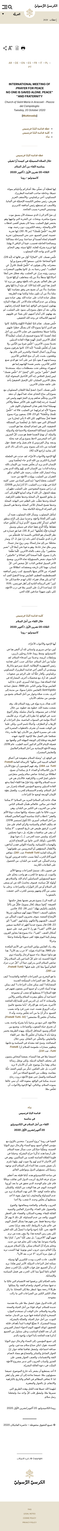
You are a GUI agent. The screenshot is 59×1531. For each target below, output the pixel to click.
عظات (52, 19)
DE (16, 62)
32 (23, 1016)
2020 (45, 19)
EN (23, 62)
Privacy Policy (29, 1522)
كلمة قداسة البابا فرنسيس (36, 132)
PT (29, 66)
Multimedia (29, 115)
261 (17, 852)
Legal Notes (29, 1514)
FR (35, 62)
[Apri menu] (4, 7)
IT (41, 62)
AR (10, 62)
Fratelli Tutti (32, 852)
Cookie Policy (29, 1518)
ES (29, 62)
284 (42, 765)
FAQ (29, 1509)
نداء (48, 136)
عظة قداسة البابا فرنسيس (36, 128)
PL (46, 62)
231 (42, 1050)
